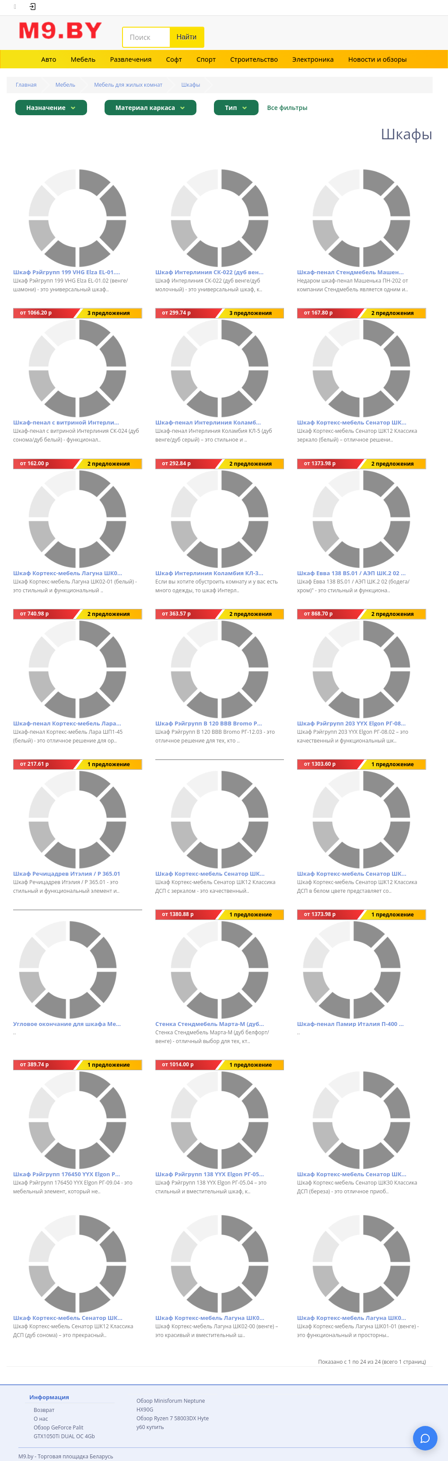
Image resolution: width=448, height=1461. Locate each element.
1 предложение (109, 764)
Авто (48, 59)
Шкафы (190, 84)
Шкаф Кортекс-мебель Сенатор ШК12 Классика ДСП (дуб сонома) (67, 1318)
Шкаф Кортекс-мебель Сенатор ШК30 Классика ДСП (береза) (351, 1174)
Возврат (44, 1410)
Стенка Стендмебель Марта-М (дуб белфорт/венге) (210, 1024)
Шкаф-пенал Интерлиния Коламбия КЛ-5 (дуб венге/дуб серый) (210, 422)
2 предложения (392, 313)
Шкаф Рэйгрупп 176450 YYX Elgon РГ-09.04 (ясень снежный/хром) (67, 1174)
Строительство (254, 59)
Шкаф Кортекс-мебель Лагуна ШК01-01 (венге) (351, 1318)
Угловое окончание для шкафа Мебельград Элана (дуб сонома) (67, 1024)
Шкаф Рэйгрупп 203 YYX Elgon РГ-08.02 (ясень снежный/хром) (351, 723)
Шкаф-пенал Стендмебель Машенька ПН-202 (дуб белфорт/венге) (351, 272)
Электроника (313, 59)
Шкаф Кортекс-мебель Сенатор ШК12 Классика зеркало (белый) (351, 422)
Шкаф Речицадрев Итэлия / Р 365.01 (66, 873)
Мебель (83, 59)
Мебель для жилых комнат (128, 84)
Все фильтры (287, 107)
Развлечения (130, 59)
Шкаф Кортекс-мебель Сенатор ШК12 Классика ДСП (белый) (351, 873)
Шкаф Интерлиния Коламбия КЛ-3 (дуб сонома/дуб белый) (210, 573)
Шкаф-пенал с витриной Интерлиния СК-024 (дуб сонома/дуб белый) (67, 422)
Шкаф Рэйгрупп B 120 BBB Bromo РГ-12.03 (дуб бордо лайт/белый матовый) (210, 723)
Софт (174, 59)
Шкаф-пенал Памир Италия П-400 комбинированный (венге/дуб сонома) (351, 1024)
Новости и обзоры (377, 59)
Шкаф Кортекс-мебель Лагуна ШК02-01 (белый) (67, 573)
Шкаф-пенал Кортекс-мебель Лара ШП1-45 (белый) (67, 723)
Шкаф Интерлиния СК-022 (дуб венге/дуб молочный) (210, 272)
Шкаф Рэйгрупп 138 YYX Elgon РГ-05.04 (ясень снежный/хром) (210, 1174)
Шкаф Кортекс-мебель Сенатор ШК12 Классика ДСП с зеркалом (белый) (210, 873)
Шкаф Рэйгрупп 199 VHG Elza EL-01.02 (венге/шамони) (67, 272)
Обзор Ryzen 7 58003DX (166, 1418)
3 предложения (109, 313)
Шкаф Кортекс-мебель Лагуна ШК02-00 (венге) (210, 1318)
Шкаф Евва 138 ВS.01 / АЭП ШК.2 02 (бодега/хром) (351, 573)
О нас (41, 1418)
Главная (26, 84)
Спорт (206, 59)
